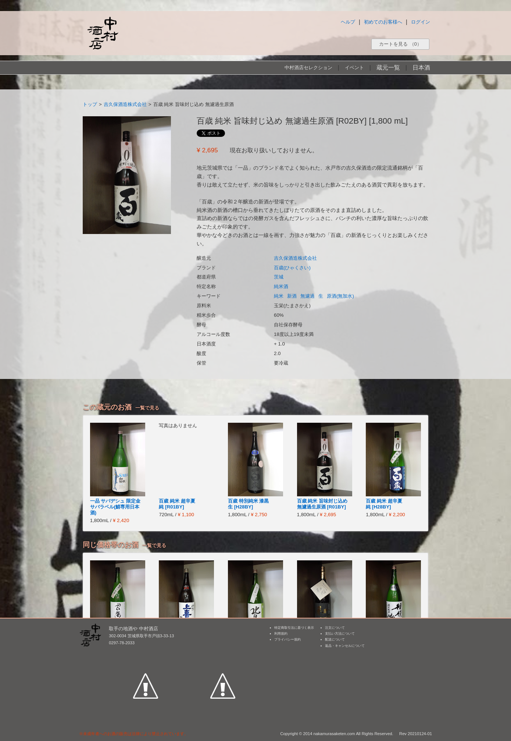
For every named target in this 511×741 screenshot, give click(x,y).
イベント (354, 67)
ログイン (420, 22)
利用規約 (280, 633)
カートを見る (400, 44)
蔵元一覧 (388, 67)
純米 (278, 296)
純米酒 (281, 286)
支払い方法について (340, 633)
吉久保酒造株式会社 (125, 104)
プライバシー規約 (287, 639)
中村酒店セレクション (308, 67)
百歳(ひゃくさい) (292, 267)
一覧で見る (147, 408)
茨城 (278, 277)
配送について (335, 639)
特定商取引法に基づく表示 (294, 628)
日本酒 (421, 67)
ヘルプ (348, 22)
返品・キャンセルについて (345, 646)
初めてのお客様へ (383, 22)
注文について (335, 628)
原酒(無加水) (340, 296)
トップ (90, 104)
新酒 (292, 296)
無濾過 (307, 296)
